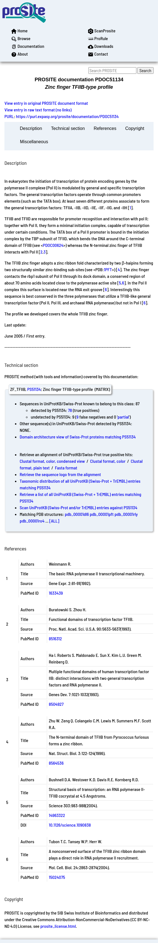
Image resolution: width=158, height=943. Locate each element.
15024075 (57, 877)
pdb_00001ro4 (32, 520)
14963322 (57, 815)
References (105, 128)
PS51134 (34, 389)
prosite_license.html (58, 926)
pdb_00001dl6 (77, 514)
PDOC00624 (53, 245)
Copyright (134, 128)
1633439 (56, 592)
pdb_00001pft (102, 514)
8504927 (56, 704)
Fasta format (66, 467)
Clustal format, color (108, 461)
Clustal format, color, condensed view (52, 461)
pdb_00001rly (126, 514)
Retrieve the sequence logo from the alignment (60, 474)
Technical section (68, 128)
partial (123, 416)
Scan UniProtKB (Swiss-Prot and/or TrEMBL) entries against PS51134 (78, 507)
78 (70, 410)
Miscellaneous (34, 141)
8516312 (55, 638)
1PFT (108, 269)
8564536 (56, 763)
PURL (9, 116)
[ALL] (54, 520)
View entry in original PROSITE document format (46, 103)
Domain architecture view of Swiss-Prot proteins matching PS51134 (78, 436)
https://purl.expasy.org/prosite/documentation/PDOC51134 (67, 116)
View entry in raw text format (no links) (38, 109)
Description (31, 128)
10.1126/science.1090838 (70, 824)
